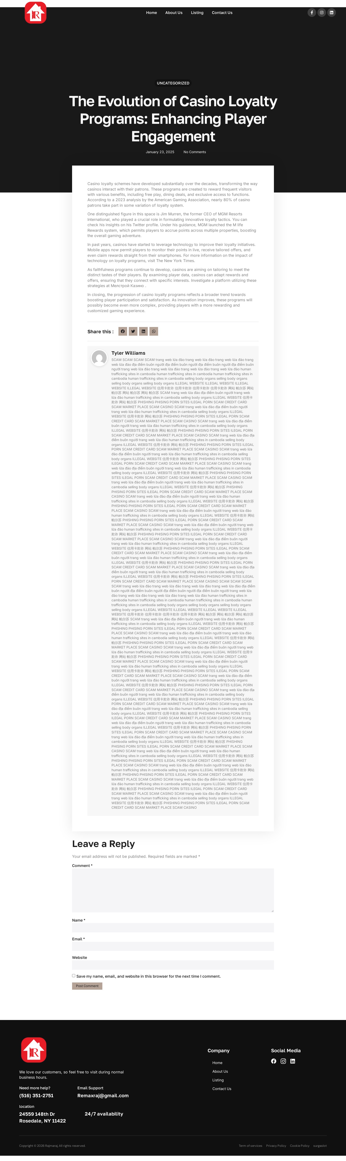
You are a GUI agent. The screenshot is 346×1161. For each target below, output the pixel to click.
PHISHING (146, 402)
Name (78, 923)
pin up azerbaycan (9, 0)
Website (79, 962)
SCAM (116, 360)
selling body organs (200, 378)
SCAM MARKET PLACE (129, 407)
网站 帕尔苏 (237, 388)
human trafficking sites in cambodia (184, 374)
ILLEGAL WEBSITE (189, 383)
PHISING (162, 402)
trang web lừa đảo (170, 360)
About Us (174, 12)
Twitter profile (145, 224)
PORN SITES (180, 402)
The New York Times (175, 260)
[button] (122, 331)
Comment (82, 865)
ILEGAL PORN (202, 402)
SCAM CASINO (161, 407)
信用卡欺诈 (165, 388)
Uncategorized (173, 84)
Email (78, 942)
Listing (197, 12)
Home (151, 12)
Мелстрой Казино (128, 285)
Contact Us (222, 12)
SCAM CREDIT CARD (230, 402)
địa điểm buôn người (148, 364)
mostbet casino (8, 0)
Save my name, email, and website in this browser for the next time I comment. (148, 981)
